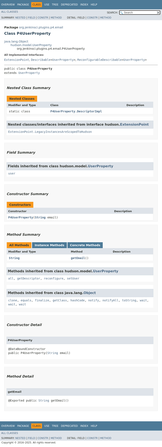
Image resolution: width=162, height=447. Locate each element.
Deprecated (69, 4)
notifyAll (111, 300)
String (40, 217)
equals (26, 300)
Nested (20, 17)
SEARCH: (112, 12)
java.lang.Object (16, 41)
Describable (41, 59)
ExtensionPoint (16, 59)
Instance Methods (49, 245)
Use (46, 4)
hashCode (77, 300)
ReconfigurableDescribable (99, 59)
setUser (73, 278)
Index (84, 4)
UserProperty (63, 59)
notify (93, 300)
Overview (8, 4)
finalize (42, 300)
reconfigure (53, 278)
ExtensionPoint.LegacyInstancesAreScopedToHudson (50, 131)
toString (129, 300)
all (11, 278)
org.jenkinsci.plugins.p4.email (41, 27)
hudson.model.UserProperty (31, 45)
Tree (55, 4)
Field (31, 17)
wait (143, 300)
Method (56, 17)
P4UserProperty (20, 217)
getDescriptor (28, 278)
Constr (43, 17)
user (11, 173)
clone (12, 300)
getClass (60, 300)
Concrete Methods (85, 245)
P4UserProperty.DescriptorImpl (76, 111)
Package (23, 4)
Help (94, 4)
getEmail (78, 258)
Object (90, 293)
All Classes (9, 11)
